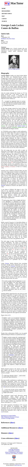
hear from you (18, 465)
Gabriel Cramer (21, 126)
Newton (3, 185)
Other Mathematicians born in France (10, 417)
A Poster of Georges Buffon (7, 418)
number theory (21, 127)
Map (3, 16)
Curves (4, 18)
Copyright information (14, 449)
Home (4, 8)
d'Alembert (11, 355)
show (12, 423)
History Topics (7, 13)
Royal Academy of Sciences (8, 166)
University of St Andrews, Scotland (14, 453)
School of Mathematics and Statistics (14, 452)
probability (14, 127)
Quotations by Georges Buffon (8, 415)
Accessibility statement (14, 451)
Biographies (6, 11)
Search (4, 21)
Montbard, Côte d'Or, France (8, 38)
